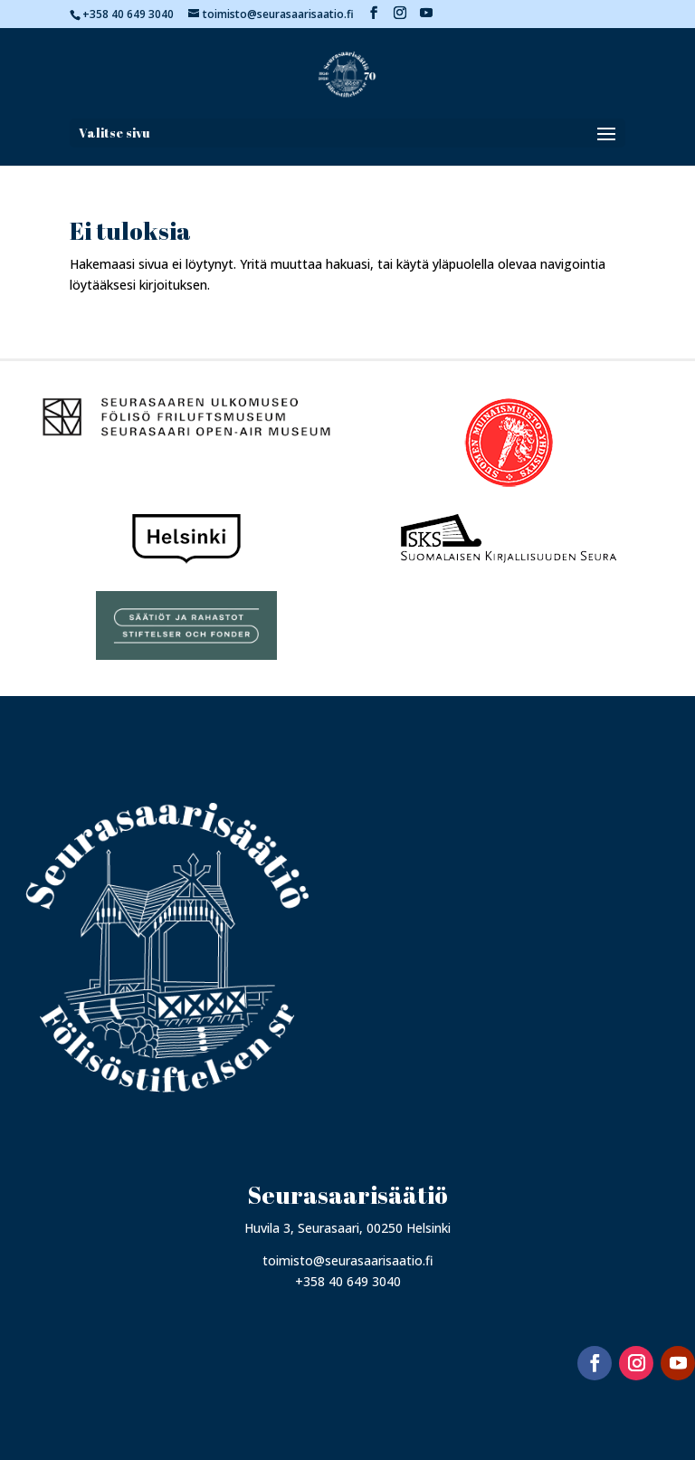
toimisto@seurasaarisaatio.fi (347, 1260)
